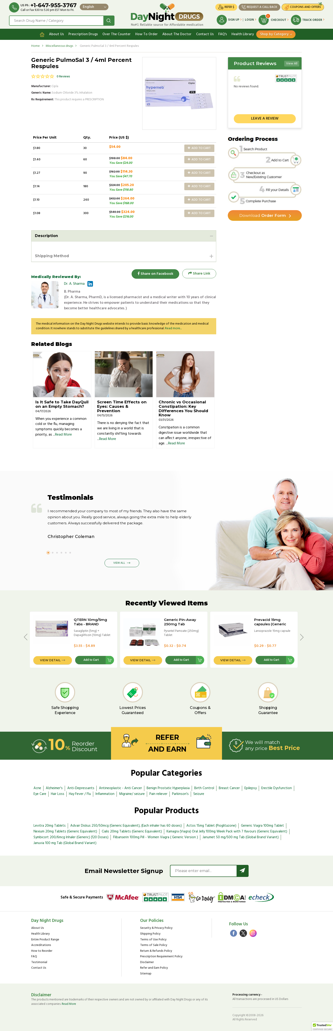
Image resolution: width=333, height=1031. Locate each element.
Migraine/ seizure (132, 794)
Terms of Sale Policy (153, 945)
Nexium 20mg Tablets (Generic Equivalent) (65, 831)
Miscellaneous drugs (59, 45)
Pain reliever (158, 794)
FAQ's (222, 34)
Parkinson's (180, 794)
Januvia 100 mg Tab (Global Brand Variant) (65, 843)
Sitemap (145, 973)
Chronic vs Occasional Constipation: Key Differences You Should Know (183, 408)
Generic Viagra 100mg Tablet (262, 826)
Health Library (242, 34)
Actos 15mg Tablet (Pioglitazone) (211, 826)
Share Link (199, 273)
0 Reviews (63, 76)
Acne (37, 788)
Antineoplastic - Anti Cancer (120, 788)
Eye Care (40, 794)
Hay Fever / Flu (80, 794)
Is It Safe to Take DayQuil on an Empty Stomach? (62, 404)
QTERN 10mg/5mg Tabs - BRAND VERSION (90, 623)
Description (46, 235)
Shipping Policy (150, 934)
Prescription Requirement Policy (161, 957)
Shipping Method (52, 255)
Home (35, 45)
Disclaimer (147, 962)
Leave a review (264, 118)
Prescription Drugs (83, 34)
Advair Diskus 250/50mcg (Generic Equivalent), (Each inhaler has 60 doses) (126, 826)
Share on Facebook (155, 273)
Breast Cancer (229, 788)
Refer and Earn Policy (154, 968)
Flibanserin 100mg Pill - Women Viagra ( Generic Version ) (155, 837)
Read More (63, 435)
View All (291, 63)
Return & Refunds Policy (156, 951)
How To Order (146, 34)
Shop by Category (274, 34)
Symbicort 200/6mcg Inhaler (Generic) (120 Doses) (71, 837)
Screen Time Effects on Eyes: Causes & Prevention (122, 406)
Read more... (173, 328)
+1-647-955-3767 (54, 5)
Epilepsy (250, 788)
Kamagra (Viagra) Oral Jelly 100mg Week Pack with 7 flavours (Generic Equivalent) (226, 831)
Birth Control (204, 788)
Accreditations (41, 945)
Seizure (198, 794)
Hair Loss (57, 794)
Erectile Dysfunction (276, 788)
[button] (322, 1026)
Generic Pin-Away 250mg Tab (180, 621)
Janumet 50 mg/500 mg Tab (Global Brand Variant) (241, 837)
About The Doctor (176, 34)
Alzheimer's (54, 788)
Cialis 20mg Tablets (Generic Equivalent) (132, 831)
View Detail (50, 660)
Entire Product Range (45, 939)
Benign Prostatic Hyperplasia (168, 788)
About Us (56, 34)
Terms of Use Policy (153, 939)
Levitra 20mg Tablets (50, 826)
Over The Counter (116, 34)
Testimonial (39, 962)
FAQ (34, 957)
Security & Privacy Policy (156, 928)
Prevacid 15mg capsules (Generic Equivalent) (270, 623)
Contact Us (205, 34)
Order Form (263, 215)
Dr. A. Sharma (74, 284)
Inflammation (105, 794)
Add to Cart (199, 147)
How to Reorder (41, 951)
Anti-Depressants (80, 788)
